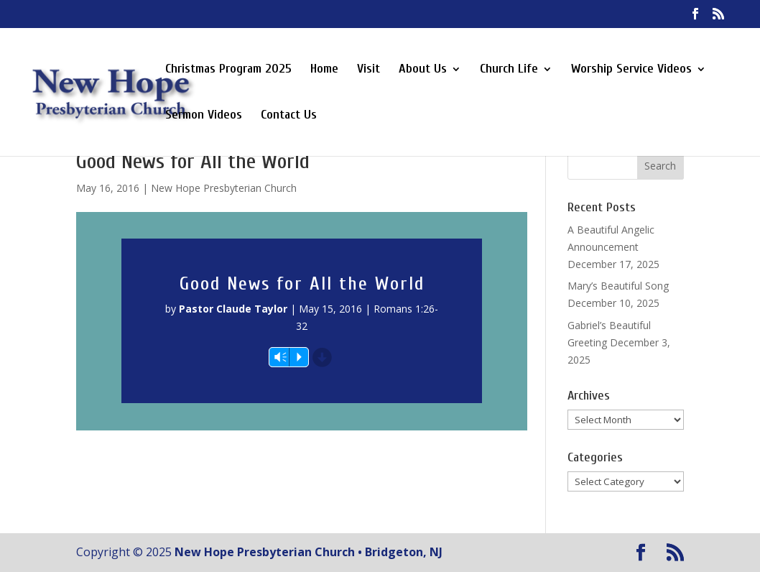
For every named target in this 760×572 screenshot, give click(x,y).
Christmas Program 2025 (228, 70)
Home (324, 70)
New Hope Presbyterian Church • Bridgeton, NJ (308, 552)
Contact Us (289, 116)
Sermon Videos (203, 116)
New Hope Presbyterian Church (224, 188)
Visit (368, 70)
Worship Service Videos (631, 70)
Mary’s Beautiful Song (618, 285)
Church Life (509, 70)
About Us (423, 70)
